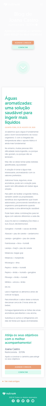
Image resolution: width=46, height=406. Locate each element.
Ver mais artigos (11, 381)
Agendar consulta (23, 43)
